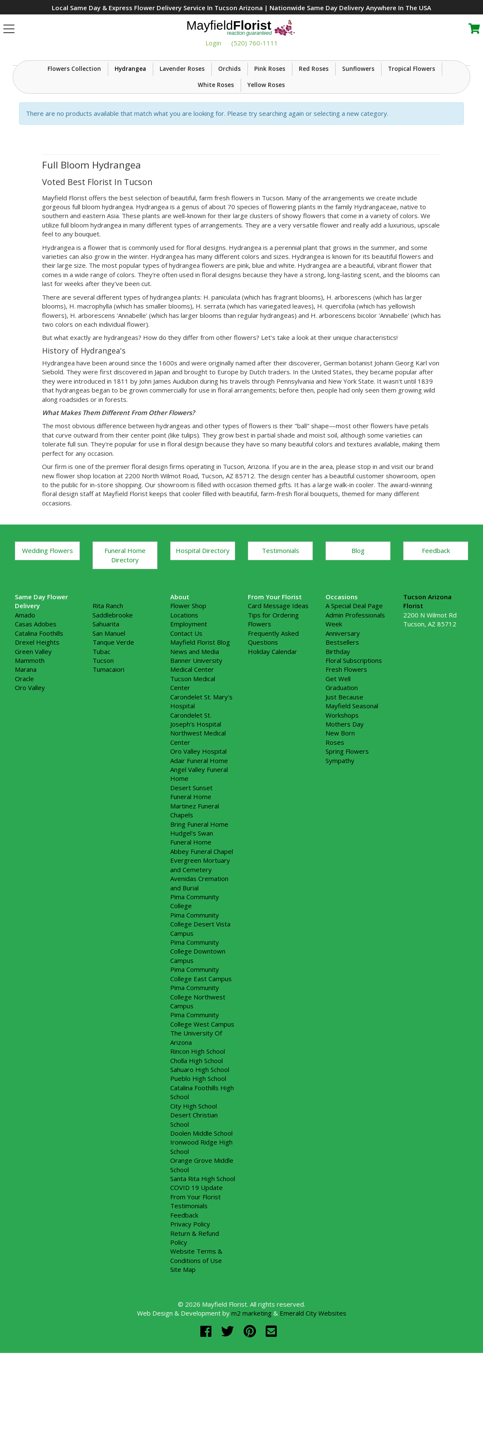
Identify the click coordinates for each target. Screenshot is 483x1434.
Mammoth (30, 724)
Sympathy (340, 824)
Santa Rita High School (202, 1242)
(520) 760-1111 (254, 43)
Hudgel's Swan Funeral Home (191, 901)
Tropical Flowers (411, 132)
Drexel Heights (37, 706)
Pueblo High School (198, 1142)
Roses (335, 806)
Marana (26, 733)
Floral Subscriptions (354, 724)
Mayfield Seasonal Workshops (352, 774)
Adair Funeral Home (199, 824)
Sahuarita (106, 687)
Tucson (103, 724)
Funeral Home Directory (125, 618)
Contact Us (186, 697)
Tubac (101, 715)
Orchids (229, 132)
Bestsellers (342, 706)
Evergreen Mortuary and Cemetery (200, 928)
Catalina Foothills (39, 697)
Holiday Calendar (272, 715)
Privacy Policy (190, 1287)
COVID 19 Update (196, 1251)
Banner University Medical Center (196, 728)
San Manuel (109, 697)
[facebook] (207, 1394)
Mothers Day (345, 787)
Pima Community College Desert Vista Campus (200, 987)
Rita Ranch (108, 669)
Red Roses (314, 132)
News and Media (194, 715)
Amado (25, 678)
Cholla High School (196, 1124)
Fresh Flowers (346, 733)
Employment (188, 687)
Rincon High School (197, 1115)
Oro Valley (30, 751)
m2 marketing (251, 1376)
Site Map (183, 1333)
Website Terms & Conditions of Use (196, 1319)
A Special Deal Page (354, 669)
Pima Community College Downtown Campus (197, 1015)
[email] (271, 1394)
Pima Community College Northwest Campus (197, 1060)
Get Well (338, 742)
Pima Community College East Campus (201, 1037)
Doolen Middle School (201, 1197)
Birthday (338, 715)
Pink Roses (269, 132)
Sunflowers (358, 132)
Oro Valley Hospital (198, 815)
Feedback (436, 614)
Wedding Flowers (47, 614)
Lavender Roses (182, 132)
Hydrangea (130, 132)
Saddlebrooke (113, 678)
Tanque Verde (113, 706)
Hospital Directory (203, 614)
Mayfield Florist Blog (200, 706)
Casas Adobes (35, 687)
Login (213, 43)
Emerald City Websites (313, 1376)
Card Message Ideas (278, 669)
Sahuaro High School (199, 1133)
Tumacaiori (108, 733)
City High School (193, 1169)
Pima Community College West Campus (202, 1083)
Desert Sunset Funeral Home (191, 855)
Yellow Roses (266, 149)
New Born (340, 796)
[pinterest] (251, 1394)
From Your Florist (195, 1260)
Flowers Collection (74, 132)
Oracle (24, 742)
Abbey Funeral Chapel (201, 915)
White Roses (216, 149)
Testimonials (280, 614)
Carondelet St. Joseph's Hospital (195, 783)
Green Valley (33, 715)
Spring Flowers (347, 815)
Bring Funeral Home (199, 888)
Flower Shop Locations (188, 674)
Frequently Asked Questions (273, 701)
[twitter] (229, 1394)
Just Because (344, 760)
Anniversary (343, 697)
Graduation (342, 751)
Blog (358, 614)
